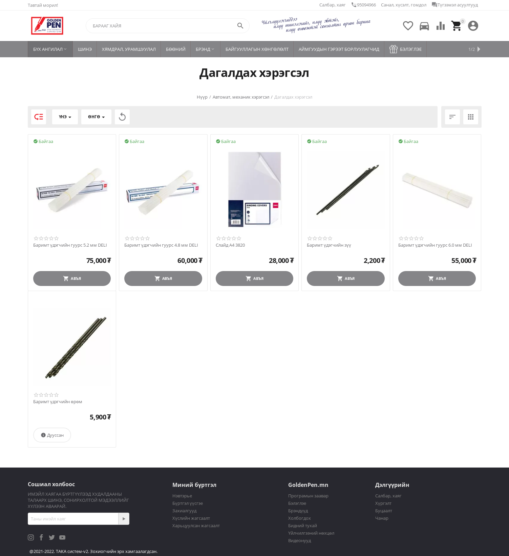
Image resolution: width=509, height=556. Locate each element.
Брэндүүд (298, 511)
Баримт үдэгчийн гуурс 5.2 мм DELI (70, 245)
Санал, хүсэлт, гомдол (403, 5)
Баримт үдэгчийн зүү (329, 245)
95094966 (363, 5)
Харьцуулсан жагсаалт (196, 525)
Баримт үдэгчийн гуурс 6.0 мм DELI (435, 245)
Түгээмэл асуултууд (454, 5)
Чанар (381, 518)
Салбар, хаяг (332, 5)
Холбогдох (299, 518)
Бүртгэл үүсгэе (187, 503)
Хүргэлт (383, 503)
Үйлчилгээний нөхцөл (311, 533)
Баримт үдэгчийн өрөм (57, 402)
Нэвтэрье (182, 496)
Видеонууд (299, 540)
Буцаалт (383, 511)
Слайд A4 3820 (230, 245)
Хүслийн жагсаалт (191, 518)
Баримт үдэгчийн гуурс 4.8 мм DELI (161, 245)
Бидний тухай (302, 525)
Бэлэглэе (297, 503)
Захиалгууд (184, 511)
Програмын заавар (308, 496)
